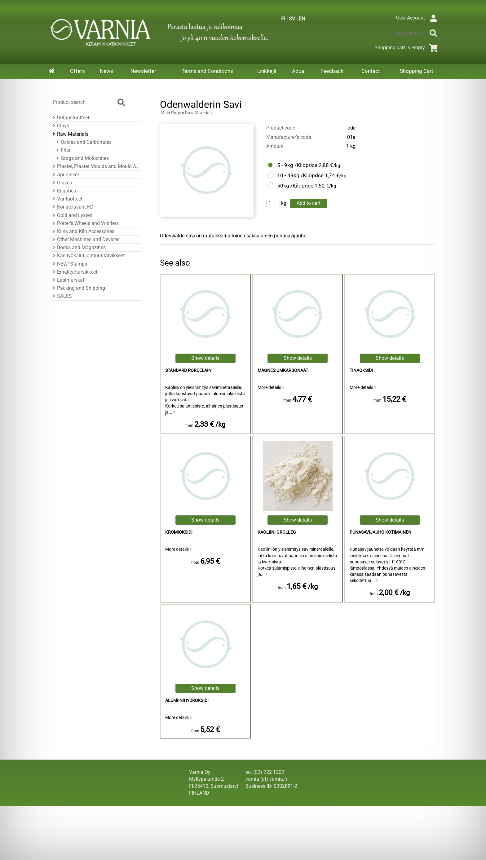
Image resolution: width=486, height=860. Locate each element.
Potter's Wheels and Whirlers (85, 223)
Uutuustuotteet (70, 118)
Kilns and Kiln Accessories (82, 231)
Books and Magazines (78, 247)
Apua (298, 71)
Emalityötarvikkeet (74, 272)
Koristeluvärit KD (72, 207)
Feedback (331, 71)
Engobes (63, 191)
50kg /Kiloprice (295, 186)
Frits (62, 150)
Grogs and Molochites (82, 158)
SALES (61, 296)
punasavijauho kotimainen (380, 532)
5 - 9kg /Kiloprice (297, 165)
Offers (77, 71)
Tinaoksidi (361, 370)
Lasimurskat (67, 280)
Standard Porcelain (188, 370)
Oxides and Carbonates (83, 142)
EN (302, 19)
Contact (370, 71)
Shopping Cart (416, 71)
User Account (418, 18)
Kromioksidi (178, 532)
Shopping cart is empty (407, 48)
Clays (60, 126)
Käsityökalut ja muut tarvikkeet (88, 255)
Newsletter (143, 71)
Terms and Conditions (207, 71)
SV (292, 19)
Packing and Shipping (78, 288)
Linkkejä (266, 71)
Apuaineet (65, 175)
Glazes (61, 183)
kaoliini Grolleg (277, 532)
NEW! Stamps (69, 264)
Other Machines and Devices (85, 239)
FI (283, 19)
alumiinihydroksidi (187, 700)
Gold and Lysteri (71, 215)
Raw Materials (69, 134)
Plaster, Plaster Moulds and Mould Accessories (95, 166)
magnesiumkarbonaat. (283, 370)
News (106, 71)
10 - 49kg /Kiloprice (300, 175)
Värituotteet (66, 199)
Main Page (171, 113)
